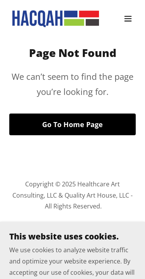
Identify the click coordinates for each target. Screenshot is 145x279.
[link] (53, 18)
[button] (128, 18)
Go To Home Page (72, 124)
